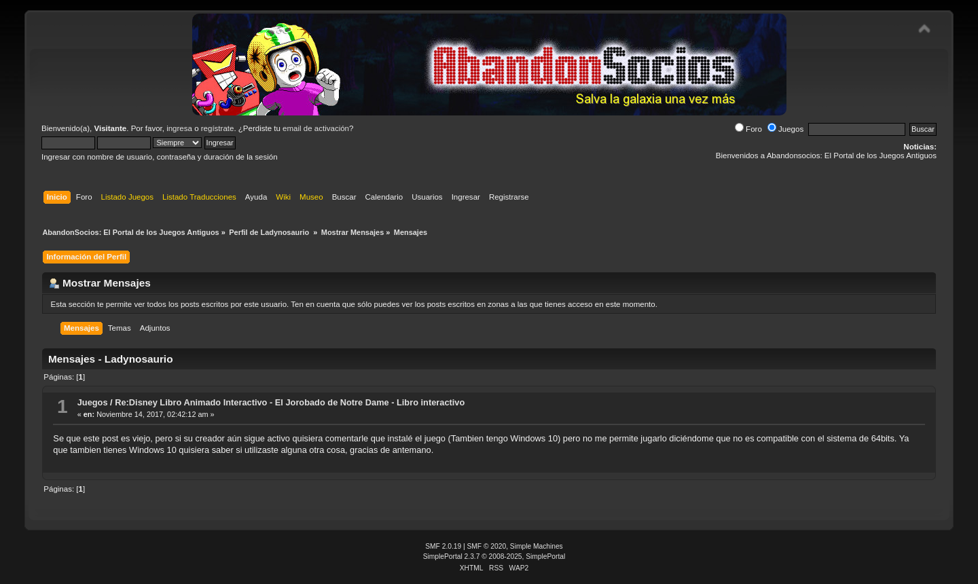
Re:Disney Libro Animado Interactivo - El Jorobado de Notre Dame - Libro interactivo (290, 402)
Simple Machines (536, 546)
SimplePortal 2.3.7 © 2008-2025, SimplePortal (494, 556)
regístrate (217, 128)
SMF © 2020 (487, 546)
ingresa (179, 128)
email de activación (316, 128)
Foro (748, 129)
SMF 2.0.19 (443, 546)
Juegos (785, 129)
